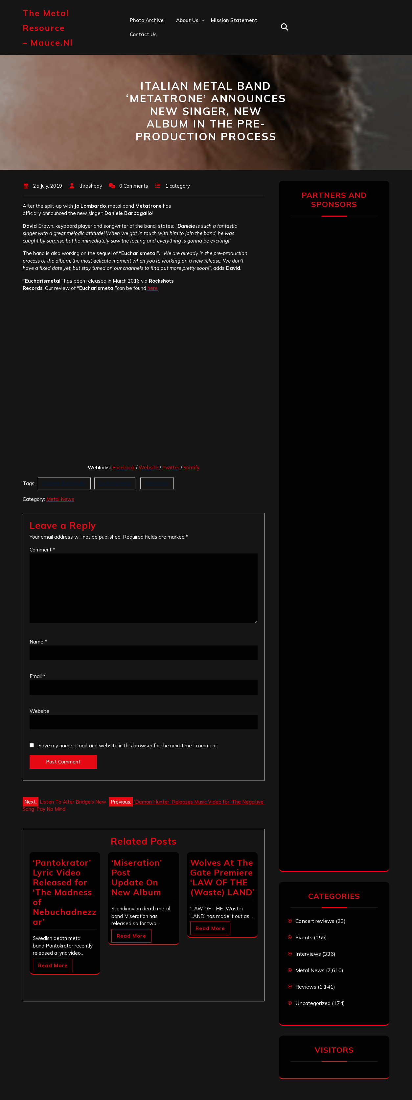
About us (187, 20)
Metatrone (157, 483)
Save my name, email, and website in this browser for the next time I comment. (128, 745)
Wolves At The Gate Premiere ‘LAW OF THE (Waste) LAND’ (222, 877)
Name (38, 642)
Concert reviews (314, 921)
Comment (42, 550)
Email (37, 676)
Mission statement (234, 20)
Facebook (124, 467)
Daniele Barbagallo (64, 483)
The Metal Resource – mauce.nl (48, 28)
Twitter (171, 467)
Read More (53, 965)
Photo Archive (147, 20)
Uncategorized (313, 1003)
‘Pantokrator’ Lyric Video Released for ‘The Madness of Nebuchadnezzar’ (65, 892)
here (153, 288)
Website (148, 467)
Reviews (305, 986)
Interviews (308, 953)
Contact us (143, 34)
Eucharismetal (115, 483)
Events (303, 937)
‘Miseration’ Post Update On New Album (136, 877)
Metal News (60, 499)
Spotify (191, 467)
